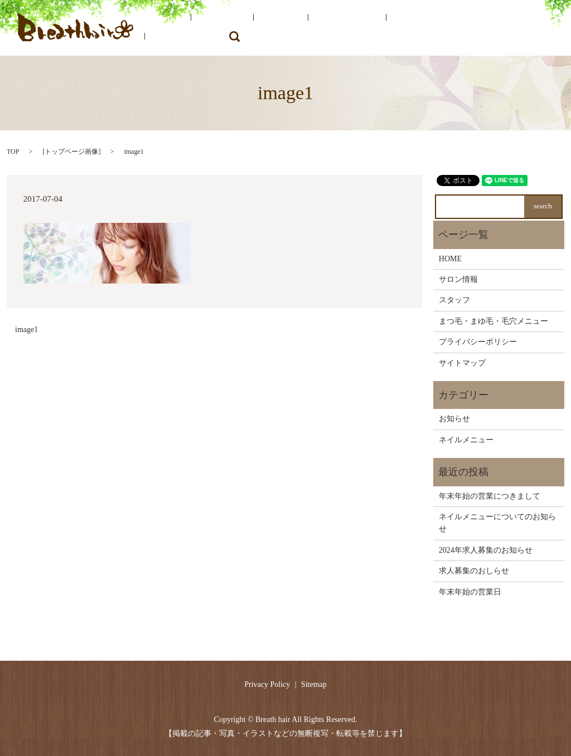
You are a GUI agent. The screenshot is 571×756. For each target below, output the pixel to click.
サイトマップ (462, 363)
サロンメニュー (318, 28)
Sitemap (314, 684)
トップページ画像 (71, 151)
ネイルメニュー (498, 28)
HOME (185, 28)
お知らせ (454, 418)
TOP (13, 151)
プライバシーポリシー (478, 342)
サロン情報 (224, 28)
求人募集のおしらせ (474, 571)
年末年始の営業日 (470, 592)
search (541, 27)
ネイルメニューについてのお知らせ (497, 523)
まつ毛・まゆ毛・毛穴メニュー (408, 28)
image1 (26, 329)
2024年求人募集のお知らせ (486, 550)
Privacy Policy (267, 684)
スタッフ (267, 28)
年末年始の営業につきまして (489, 496)
